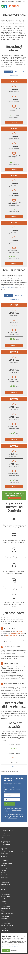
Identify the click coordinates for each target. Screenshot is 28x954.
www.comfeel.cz (6, 844)
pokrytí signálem (6, 868)
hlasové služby (5, 930)
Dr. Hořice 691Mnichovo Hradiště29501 (5, 835)
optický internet (5, 898)
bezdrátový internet (6, 892)
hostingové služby (6, 928)
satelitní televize (6, 906)
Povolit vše (6, 950)
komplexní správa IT (7, 923)
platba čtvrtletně (19, 72)
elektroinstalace (6, 884)
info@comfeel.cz (12, 818)
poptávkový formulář (7, 288)
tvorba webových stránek (8, 880)
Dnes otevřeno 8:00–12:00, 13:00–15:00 (13, 1)
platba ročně (8, 72)
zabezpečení (5, 877)
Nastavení (14, 950)
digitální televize (6, 908)
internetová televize (6, 904)
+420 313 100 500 (13, 816)
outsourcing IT (5, 921)
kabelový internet (6, 896)
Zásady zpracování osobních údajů (10, 946)
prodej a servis (5, 882)
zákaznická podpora (7, 863)
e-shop (3, 887)
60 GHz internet (6, 894)
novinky (4, 865)
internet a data (5, 918)
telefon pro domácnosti (7, 913)
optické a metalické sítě (7, 925)
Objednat (14, 122)
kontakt (4, 870)
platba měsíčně (14, 76)
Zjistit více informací (14, 498)
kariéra (3, 872)
